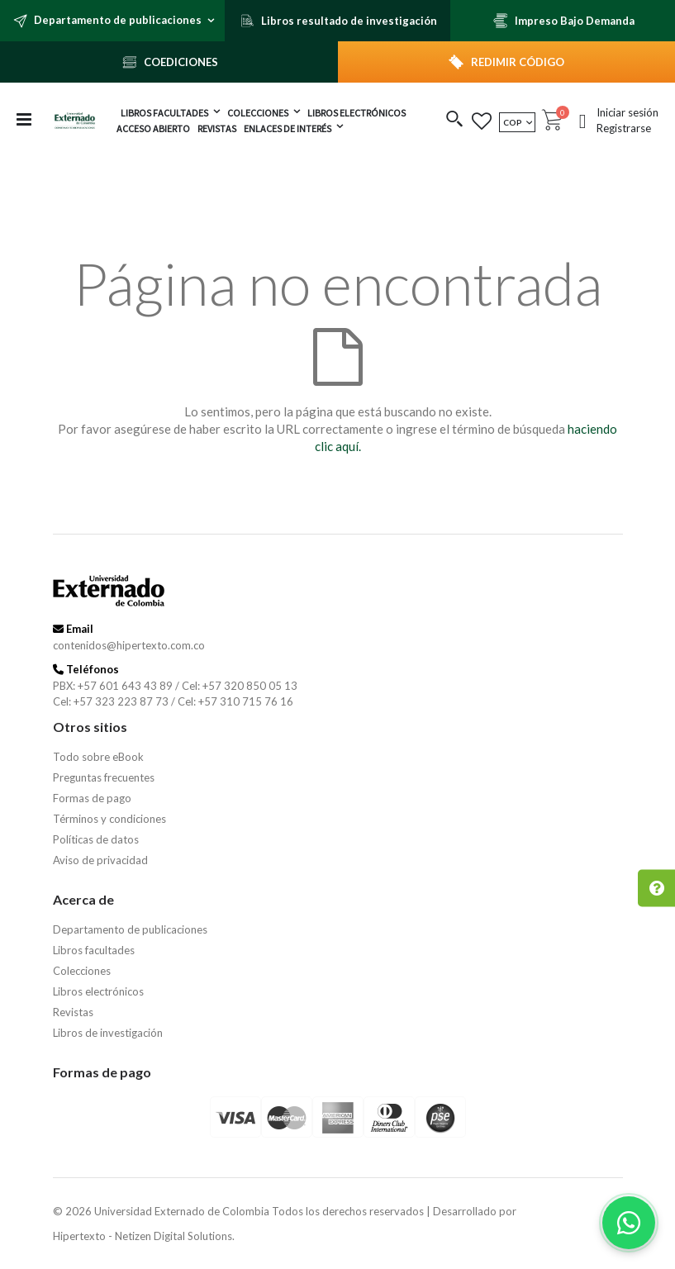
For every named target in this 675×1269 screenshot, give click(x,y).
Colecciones (82, 970)
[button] (455, 120)
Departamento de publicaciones (130, 929)
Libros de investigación (108, 1032)
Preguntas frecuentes (103, 777)
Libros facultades (94, 950)
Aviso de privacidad (100, 860)
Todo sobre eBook (98, 756)
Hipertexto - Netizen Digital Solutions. (144, 1236)
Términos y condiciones (109, 818)
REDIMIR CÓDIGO (517, 62)
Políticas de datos (96, 839)
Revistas (73, 1012)
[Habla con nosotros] (628, 1222)
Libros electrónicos (98, 991)
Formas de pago (92, 798)
